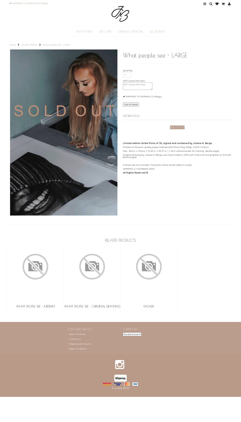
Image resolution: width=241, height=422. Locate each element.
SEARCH (210, 4)
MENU (204, 4)
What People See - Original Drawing (92, 331)
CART (223, 4)
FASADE (149, 331)
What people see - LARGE (56, 44)
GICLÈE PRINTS (29, 44)
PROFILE (229, 4)
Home (12, 44)
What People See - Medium (35, 331)
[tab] (177, 116)
